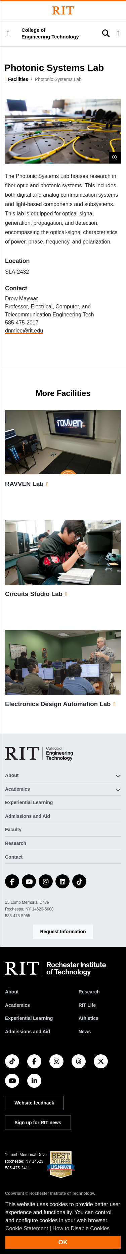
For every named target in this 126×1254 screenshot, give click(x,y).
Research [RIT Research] (89, 991)
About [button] (11, 775)
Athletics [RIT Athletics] (88, 1018)
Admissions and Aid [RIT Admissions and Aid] (27, 1031)
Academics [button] (17, 789)
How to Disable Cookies (81, 1228)
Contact (14, 857)
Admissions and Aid (27, 816)
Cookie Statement (26, 1228)
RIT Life (87, 1005)
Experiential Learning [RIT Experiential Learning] (29, 1018)
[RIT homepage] (55, 968)
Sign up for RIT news (37, 1122)
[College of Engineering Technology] (39, 754)
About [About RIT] (11, 991)
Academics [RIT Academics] (17, 1005)
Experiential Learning (29, 802)
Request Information (63, 931)
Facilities (18, 79)
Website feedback (34, 1102)
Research (15, 843)
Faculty (13, 829)
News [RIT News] (85, 1031)
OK (63, 1242)
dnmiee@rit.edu (24, 330)
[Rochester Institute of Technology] (63, 10)
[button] (8, 33)
